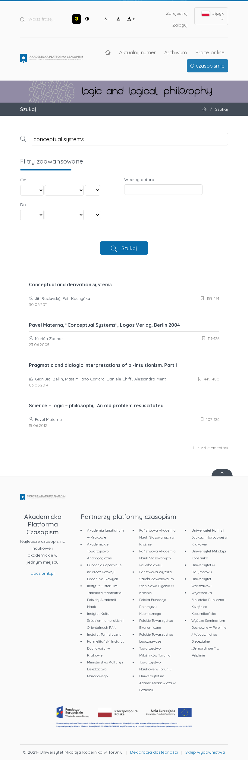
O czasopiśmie (207, 65)
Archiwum (175, 52)
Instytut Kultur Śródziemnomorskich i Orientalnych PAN (105, 620)
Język (213, 16)
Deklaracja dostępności (154, 752)
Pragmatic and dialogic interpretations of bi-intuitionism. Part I (103, 365)
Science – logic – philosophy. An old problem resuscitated (96, 405)
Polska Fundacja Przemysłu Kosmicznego (152, 606)
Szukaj (129, 248)
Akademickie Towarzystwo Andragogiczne (99, 551)
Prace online (209, 52)
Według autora (139, 179)
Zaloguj (180, 25)
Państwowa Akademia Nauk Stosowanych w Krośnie (157, 537)
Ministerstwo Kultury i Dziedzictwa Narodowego (105, 669)
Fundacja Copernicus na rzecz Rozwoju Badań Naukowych (104, 572)
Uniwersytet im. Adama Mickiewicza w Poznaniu (157, 683)
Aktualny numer (137, 52)
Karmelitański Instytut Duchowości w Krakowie (105, 648)
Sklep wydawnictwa (205, 752)
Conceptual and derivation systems (70, 284)
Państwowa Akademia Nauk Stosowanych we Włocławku (157, 558)
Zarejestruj (177, 13)
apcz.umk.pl (43, 573)
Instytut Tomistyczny (104, 634)
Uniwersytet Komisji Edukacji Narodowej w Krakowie (209, 537)
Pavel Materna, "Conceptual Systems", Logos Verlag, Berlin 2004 (104, 325)
